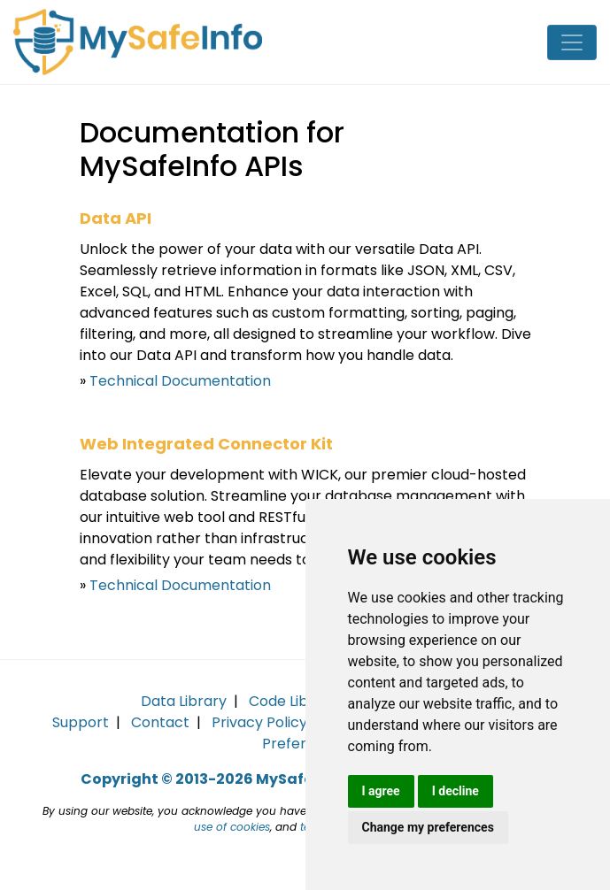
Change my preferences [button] (428, 827)
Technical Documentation (180, 381)
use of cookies (232, 826)
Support (80, 722)
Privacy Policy (259, 722)
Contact (160, 722)
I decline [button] (455, 791)
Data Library (184, 701)
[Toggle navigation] (572, 42)
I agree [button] (381, 791)
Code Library (293, 701)
